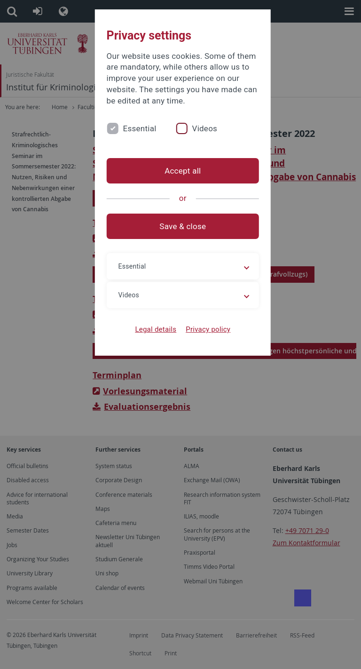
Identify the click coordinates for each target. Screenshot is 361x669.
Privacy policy (205, 329)
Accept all (180, 170)
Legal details (153, 329)
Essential (135, 128)
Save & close (180, 226)
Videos (200, 128)
